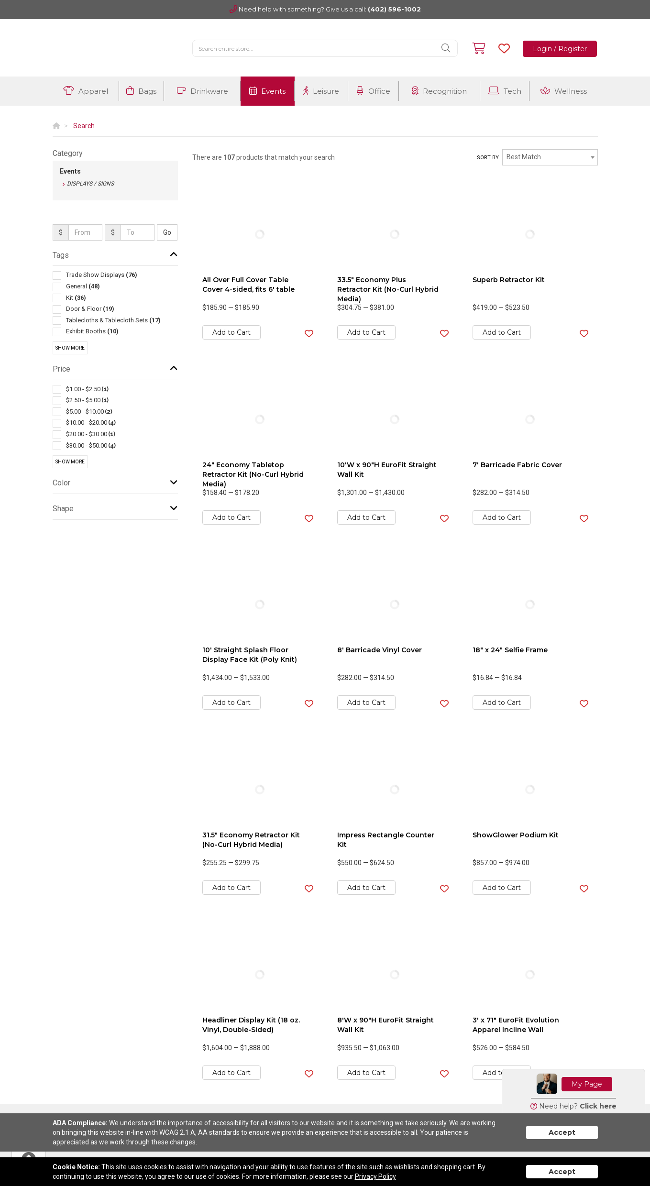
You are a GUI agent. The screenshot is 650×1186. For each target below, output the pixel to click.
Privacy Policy (375, 1176)
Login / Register (560, 48)
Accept (562, 1132)
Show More (70, 348)
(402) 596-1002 (394, 9)
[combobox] (550, 157)
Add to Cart (231, 332)
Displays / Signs (90, 183)
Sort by (488, 157)
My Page (587, 1084)
